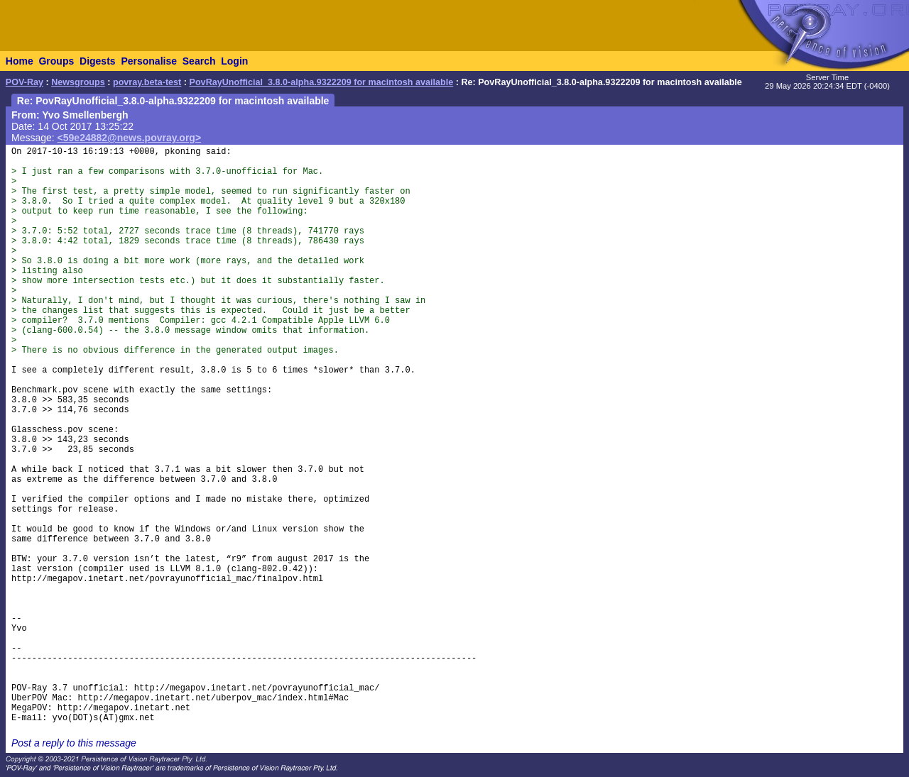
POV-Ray (24, 82)
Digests (98, 61)
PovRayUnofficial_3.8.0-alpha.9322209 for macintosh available (322, 82)
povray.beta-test (147, 82)
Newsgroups (78, 82)
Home (19, 61)
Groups (56, 61)
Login (234, 61)
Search (199, 61)
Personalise (149, 61)
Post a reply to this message (73, 743)
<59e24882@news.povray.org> (130, 137)
